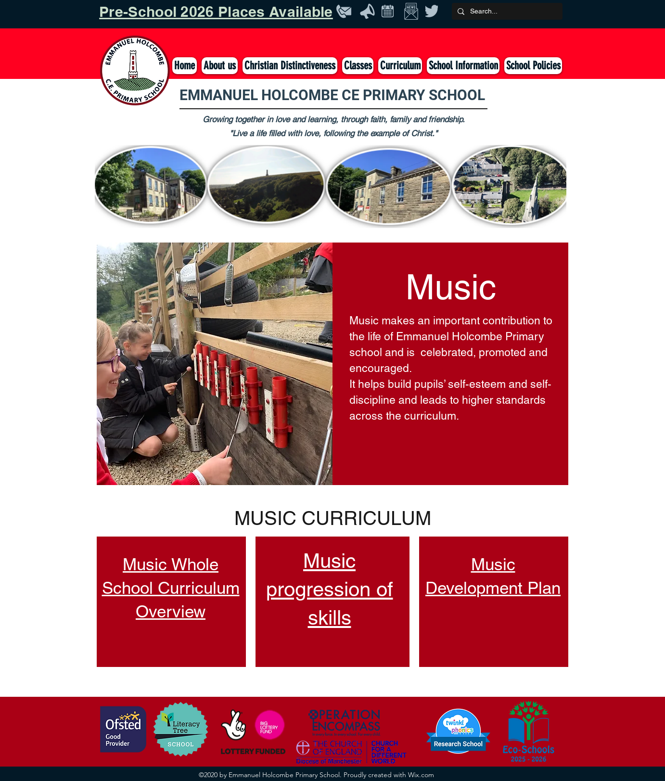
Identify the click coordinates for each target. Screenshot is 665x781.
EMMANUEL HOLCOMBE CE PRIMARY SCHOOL (332, 95)
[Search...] (506, 11)
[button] (357, 65)
